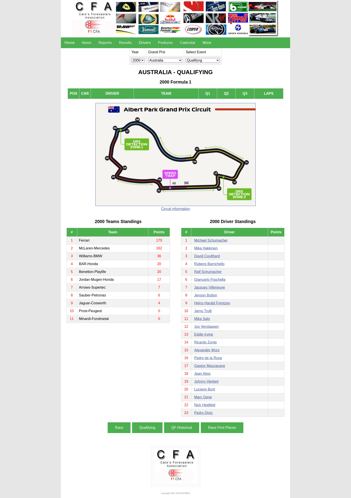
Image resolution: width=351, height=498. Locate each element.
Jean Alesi (202, 374)
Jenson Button (205, 295)
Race (119, 427)
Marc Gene (203, 397)
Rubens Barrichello (209, 264)
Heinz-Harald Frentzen (212, 303)
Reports (105, 43)
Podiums (165, 43)
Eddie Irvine (203, 334)
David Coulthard (207, 256)
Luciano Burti (204, 389)
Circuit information (175, 209)
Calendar (187, 43)
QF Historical (181, 427)
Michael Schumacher (210, 240)
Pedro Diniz (203, 413)
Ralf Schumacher (208, 272)
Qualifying (147, 427)
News (86, 43)
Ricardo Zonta (205, 342)
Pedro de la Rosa (208, 358)
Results (125, 43)
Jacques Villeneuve (209, 287)
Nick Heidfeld (204, 405)
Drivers (145, 43)
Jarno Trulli (203, 311)
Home (69, 43)
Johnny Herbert (206, 381)
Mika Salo (202, 319)
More (207, 43)
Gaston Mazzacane (209, 366)
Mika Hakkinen (206, 248)
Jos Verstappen (206, 326)
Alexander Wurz (207, 350)
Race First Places (222, 427)
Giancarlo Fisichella (209, 279)
